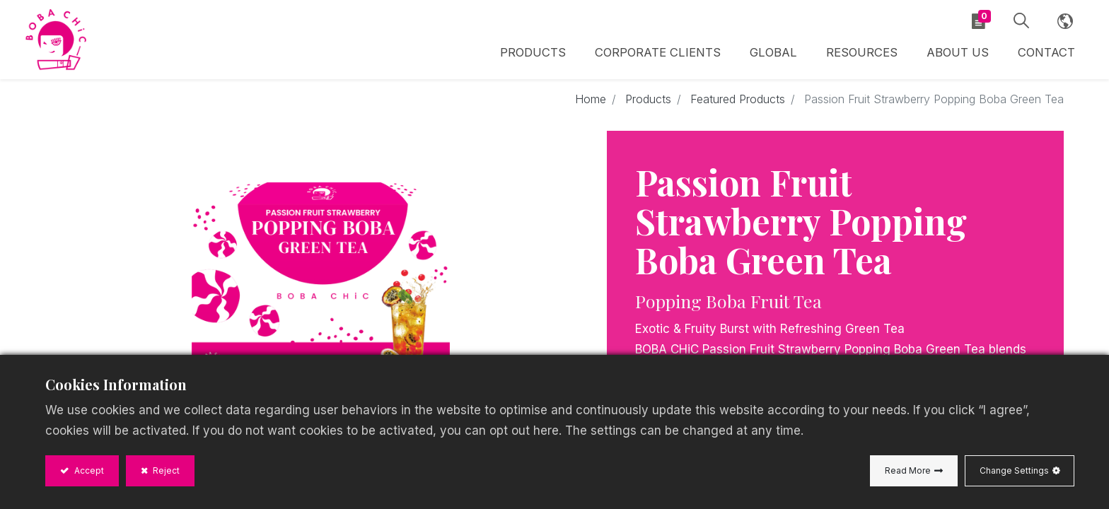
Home (590, 100)
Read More (908, 470)
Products (648, 100)
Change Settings (1014, 470)
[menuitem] (775, 54)
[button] (1020, 21)
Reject (165, 470)
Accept (88, 470)
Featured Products (737, 100)
